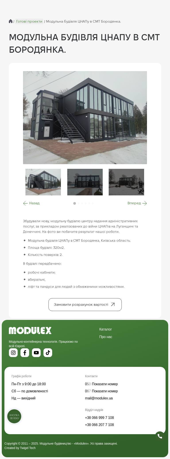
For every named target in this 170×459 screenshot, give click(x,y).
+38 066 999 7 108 (99, 418)
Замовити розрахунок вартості (81, 304)
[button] (31, 203)
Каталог (105, 329)
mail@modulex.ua (99, 398)
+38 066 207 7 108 (99, 425)
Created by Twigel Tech (20, 448)
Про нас (105, 337)
